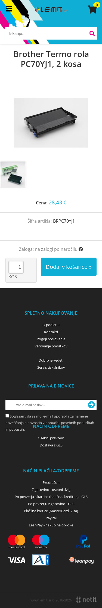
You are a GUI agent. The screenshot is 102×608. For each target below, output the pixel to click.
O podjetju (51, 324)
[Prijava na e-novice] (91, 405)
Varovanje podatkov (51, 346)
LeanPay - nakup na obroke (51, 525)
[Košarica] (91, 9)
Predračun (51, 482)
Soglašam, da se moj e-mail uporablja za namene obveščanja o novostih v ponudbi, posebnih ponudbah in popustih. (49, 423)
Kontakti (51, 331)
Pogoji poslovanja (51, 338)
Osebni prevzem (51, 438)
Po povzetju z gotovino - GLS (51, 503)
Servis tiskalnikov (51, 367)
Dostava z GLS (51, 445)
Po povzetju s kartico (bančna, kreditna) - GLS (51, 496)
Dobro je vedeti (51, 360)
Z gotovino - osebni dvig (51, 489)
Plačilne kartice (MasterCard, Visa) (51, 510)
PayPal (51, 517)
